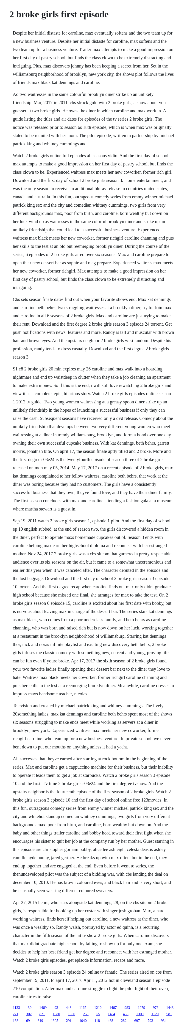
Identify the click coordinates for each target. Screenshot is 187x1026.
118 (97, 1021)
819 (40, 1021)
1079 (141, 1008)
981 (169, 1014)
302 (29, 1014)
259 (86, 1014)
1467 (113, 1008)
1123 (16, 1008)
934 (163, 1021)
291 (69, 1021)
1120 (155, 1014)
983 (127, 1008)
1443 (170, 1008)
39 (29, 1008)
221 (15, 1014)
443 (68, 1008)
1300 (140, 1014)
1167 (82, 1008)
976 (156, 1008)
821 (42, 1014)
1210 (98, 1008)
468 (110, 1021)
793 (150, 1021)
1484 (111, 1014)
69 (28, 1021)
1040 (83, 1021)
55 (98, 1014)
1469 (43, 1008)
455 (125, 1014)
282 (123, 1021)
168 (15, 1021)
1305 (54, 1021)
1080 (56, 1014)
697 (137, 1021)
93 (56, 1008)
